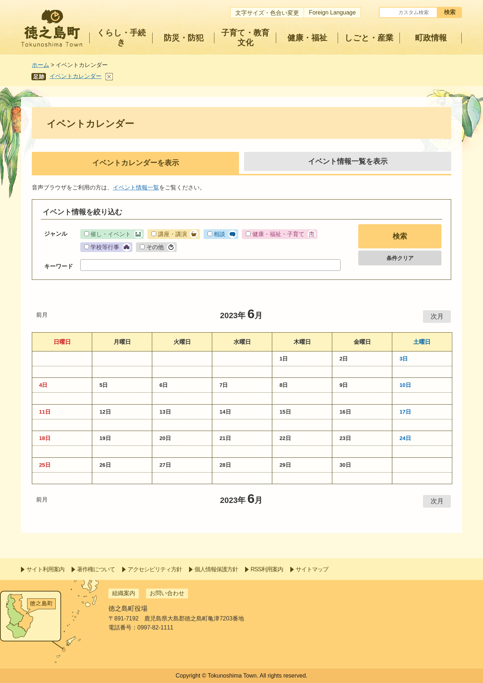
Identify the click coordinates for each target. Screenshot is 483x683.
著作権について (96, 569)
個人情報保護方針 (216, 569)
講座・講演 (172, 234)
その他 (155, 247)
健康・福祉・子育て (278, 234)
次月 (437, 316)
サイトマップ (312, 569)
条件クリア (400, 258)
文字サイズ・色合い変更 (267, 13)
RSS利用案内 (267, 569)
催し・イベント (110, 234)
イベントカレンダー (76, 76)
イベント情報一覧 (136, 187)
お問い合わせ (167, 593)
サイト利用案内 (45, 569)
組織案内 (123, 593)
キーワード (58, 266)
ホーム (40, 65)
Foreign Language (332, 12)
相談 (219, 234)
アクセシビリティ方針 (155, 569)
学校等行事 (104, 247)
